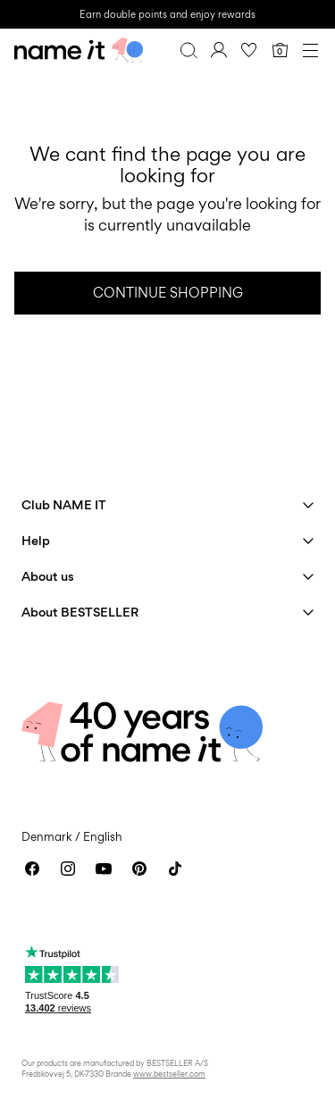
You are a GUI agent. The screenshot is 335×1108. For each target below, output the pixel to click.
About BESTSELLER (79, 611)
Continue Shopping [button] (168, 292)
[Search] (188, 50)
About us (47, 575)
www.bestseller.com (169, 1074)
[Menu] (310, 50)
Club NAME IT (63, 504)
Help (35, 540)
